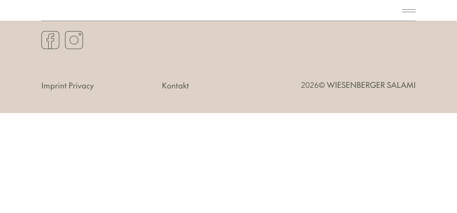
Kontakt (175, 85)
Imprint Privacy (67, 85)
